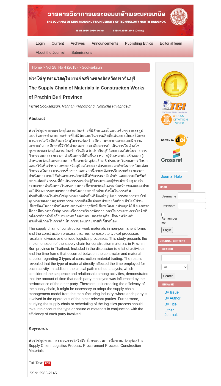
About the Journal (50, 52)
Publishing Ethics (139, 43)
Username (168, 196)
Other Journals (171, 312)
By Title (171, 304)
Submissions (81, 52)
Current (58, 43)
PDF (47, 363)
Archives (78, 43)
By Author (172, 298)
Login (40, 43)
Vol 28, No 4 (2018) (62, 67)
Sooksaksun (92, 67)
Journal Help (171, 176)
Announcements (105, 43)
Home (37, 67)
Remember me (169, 221)
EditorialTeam (171, 43)
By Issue (172, 292)
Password (168, 206)
